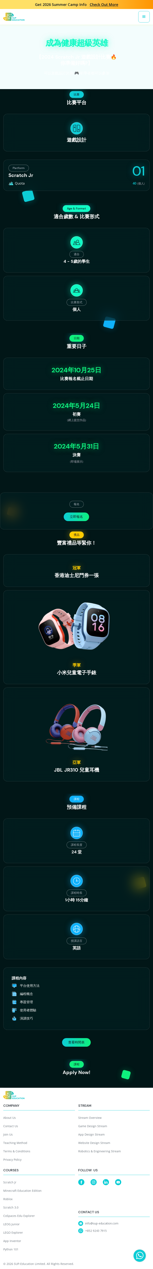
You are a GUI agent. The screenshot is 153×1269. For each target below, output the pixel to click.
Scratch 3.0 (10, 1207)
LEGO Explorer (13, 1232)
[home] (14, 17)
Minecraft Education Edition (22, 1191)
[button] (144, 16)
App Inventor (12, 1241)
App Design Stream (91, 1134)
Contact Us (10, 1126)
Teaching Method (15, 1143)
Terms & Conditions (16, 1151)
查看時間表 (76, 1042)
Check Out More (104, 4)
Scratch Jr (9, 1182)
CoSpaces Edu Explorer (19, 1216)
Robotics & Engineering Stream (99, 1151)
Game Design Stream (92, 1126)
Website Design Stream (94, 1143)
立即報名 (76, 517)
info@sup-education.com (101, 1223)
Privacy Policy (12, 1160)
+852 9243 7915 (96, 1231)
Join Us (8, 1134)
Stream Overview (90, 1118)
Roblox (7, 1199)
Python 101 (10, 1249)
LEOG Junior (11, 1224)
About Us (9, 1118)
